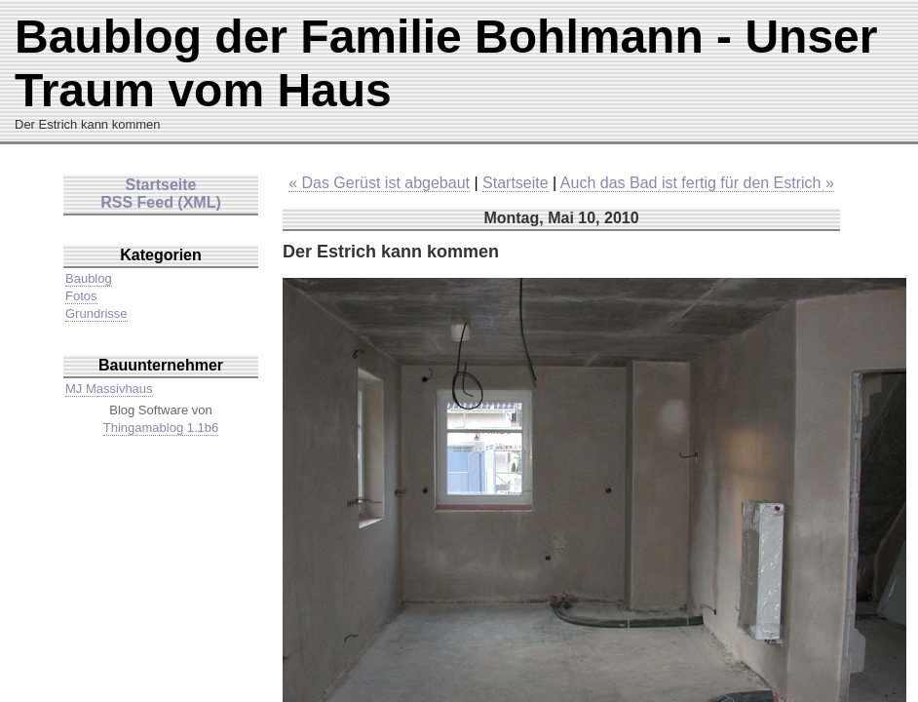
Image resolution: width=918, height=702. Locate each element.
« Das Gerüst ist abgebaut (379, 183)
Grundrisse (96, 313)
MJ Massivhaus (109, 388)
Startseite (515, 183)
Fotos (81, 296)
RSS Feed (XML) (160, 202)
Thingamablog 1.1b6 (161, 427)
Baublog (88, 278)
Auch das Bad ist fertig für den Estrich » (697, 183)
